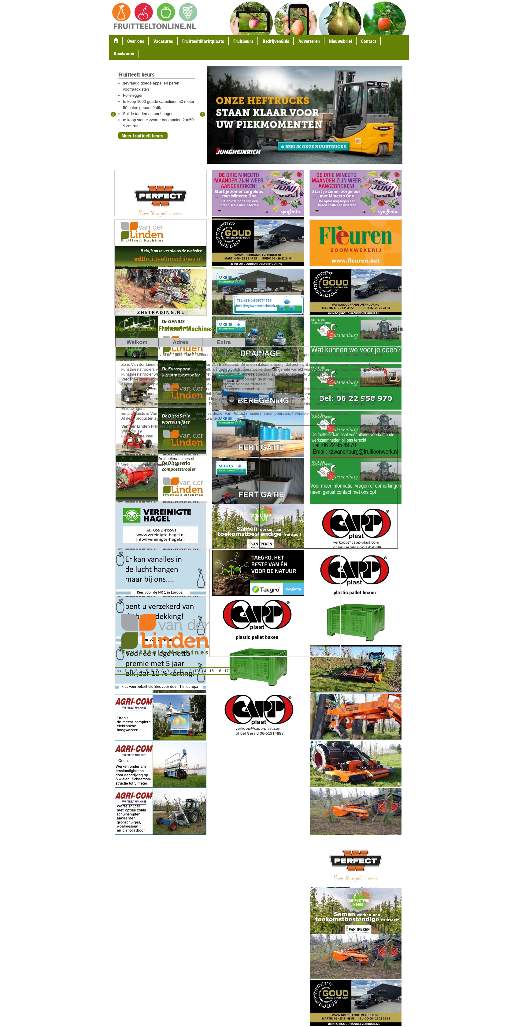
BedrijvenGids (276, 41)
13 (196, 671)
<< (119, 671)
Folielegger (132, 95)
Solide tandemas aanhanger (148, 113)
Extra (224, 342)
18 (234, 671)
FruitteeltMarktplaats (203, 41)
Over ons (135, 41)
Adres (180, 342)
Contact (368, 41)
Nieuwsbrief (340, 41)
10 (174, 671)
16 (219, 671)
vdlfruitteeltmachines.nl (158, 465)
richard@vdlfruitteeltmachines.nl (166, 458)
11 (181, 671)
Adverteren (309, 41)
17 (226, 671)
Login (395, 329)
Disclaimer (124, 53)
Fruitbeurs (243, 41)
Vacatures (163, 41)
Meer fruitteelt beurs (142, 136)
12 (189, 671)
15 (211, 671)
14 (204, 671)
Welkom (137, 342)
